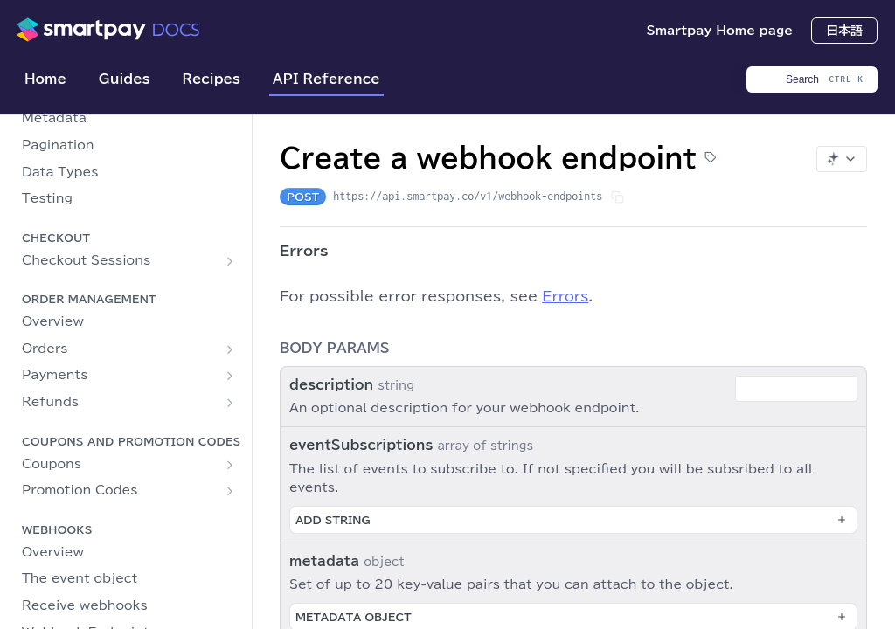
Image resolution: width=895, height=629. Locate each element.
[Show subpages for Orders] (230, 349)
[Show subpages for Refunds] (230, 403)
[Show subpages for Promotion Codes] (230, 491)
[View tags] (710, 158)
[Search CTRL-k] (812, 79)
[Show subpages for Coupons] (230, 465)
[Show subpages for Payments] (230, 376)
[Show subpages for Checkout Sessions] (230, 261)
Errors (565, 296)
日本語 (844, 30)
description (331, 384)
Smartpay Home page (719, 30)
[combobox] (796, 389)
